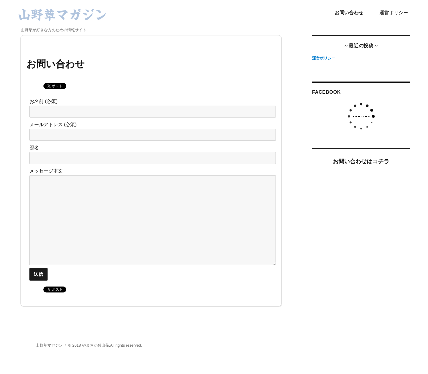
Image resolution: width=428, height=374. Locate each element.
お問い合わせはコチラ (361, 161)
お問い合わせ (349, 12)
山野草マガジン (49, 345)
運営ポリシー (394, 12)
